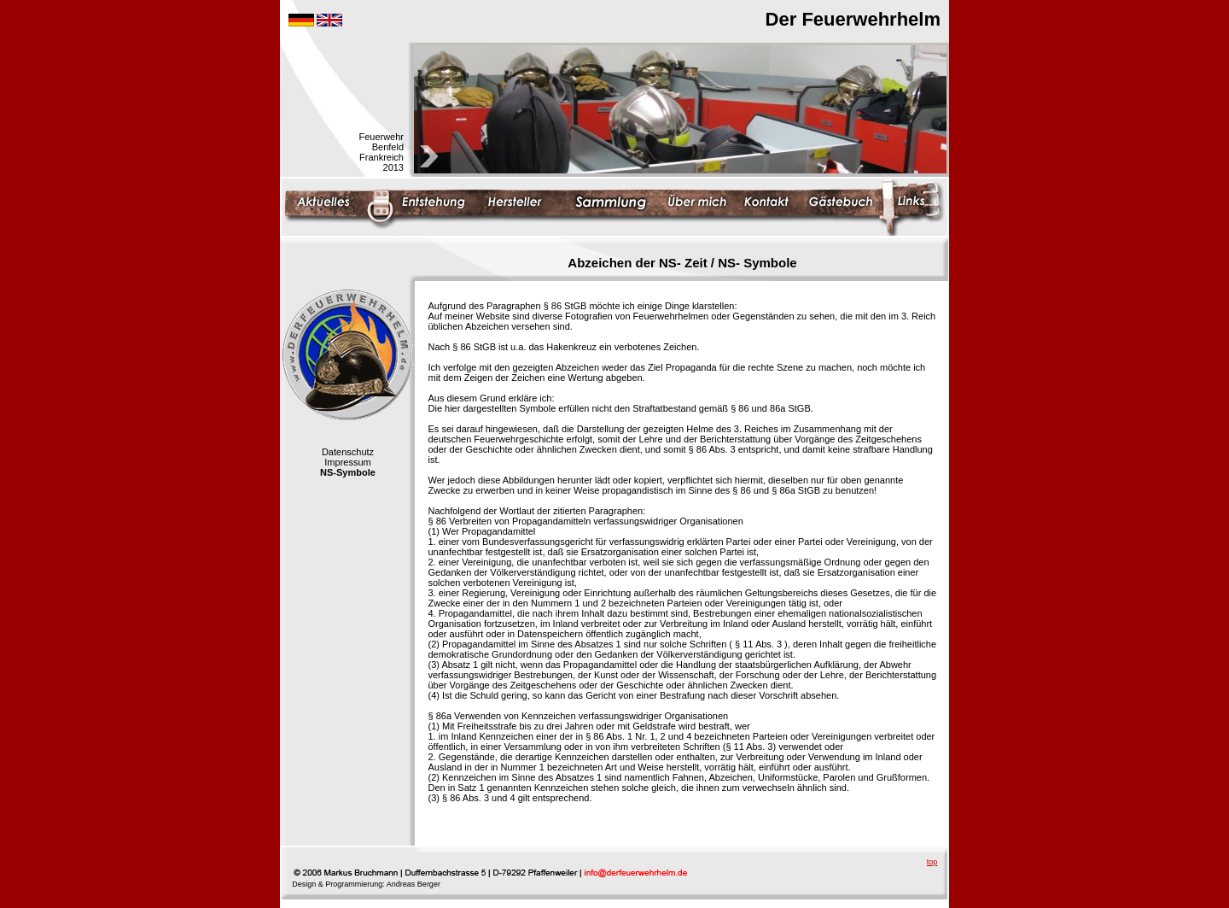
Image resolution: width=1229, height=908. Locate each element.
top (932, 862)
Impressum (347, 462)
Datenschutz (348, 452)
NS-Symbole (348, 472)
